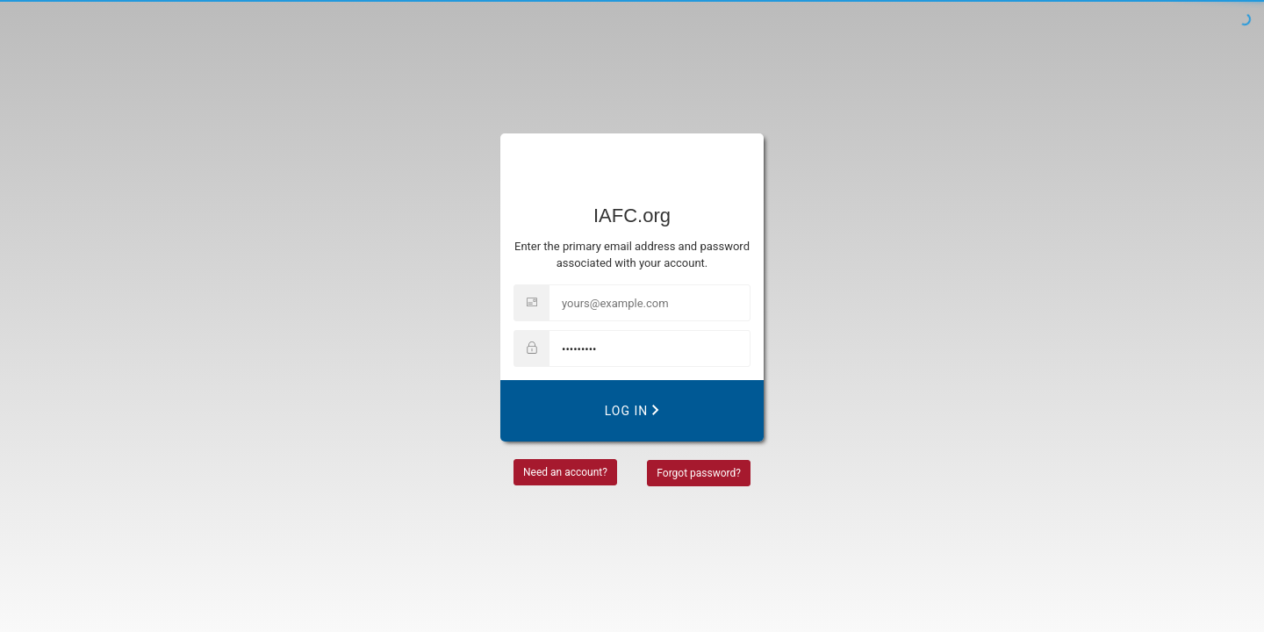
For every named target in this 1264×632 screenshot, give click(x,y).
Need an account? (565, 472)
